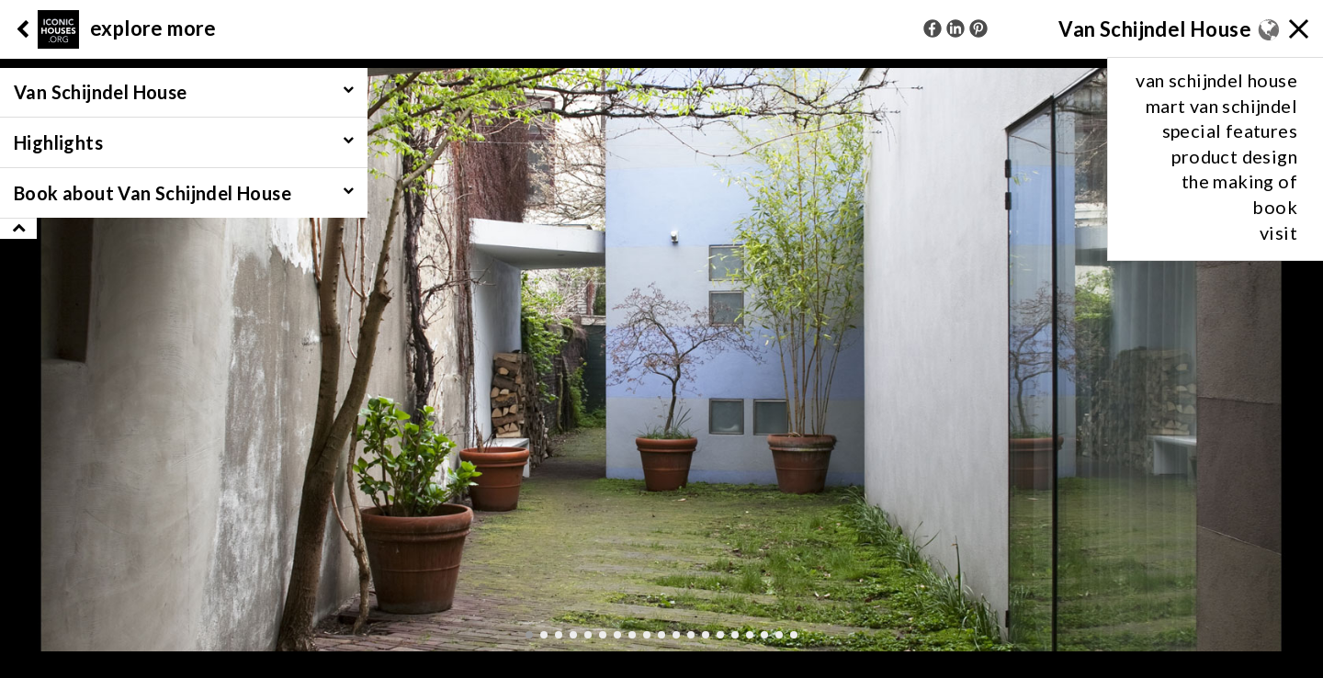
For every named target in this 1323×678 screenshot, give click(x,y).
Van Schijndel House (1154, 29)
